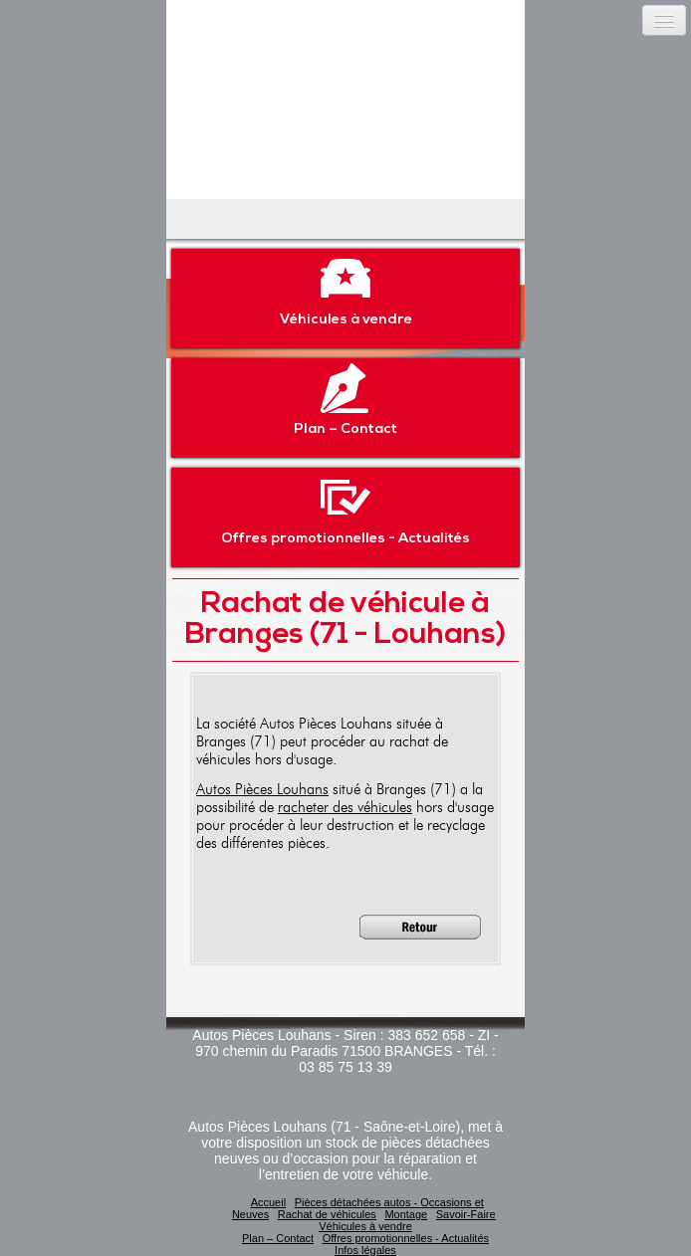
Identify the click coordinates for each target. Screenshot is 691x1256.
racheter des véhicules (345, 807)
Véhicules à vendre (346, 290)
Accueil (268, 1202)
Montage (405, 1214)
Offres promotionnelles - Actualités (345, 509)
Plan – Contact (345, 400)
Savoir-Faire (466, 1214)
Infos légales (365, 1250)
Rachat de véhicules (327, 1214)
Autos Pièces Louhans (262, 789)
